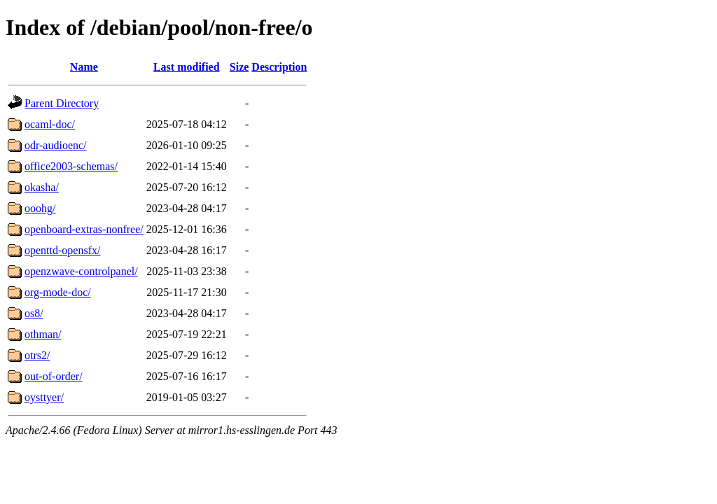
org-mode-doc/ (58, 292)
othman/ (43, 334)
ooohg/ (40, 208)
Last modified (186, 67)
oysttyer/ (44, 397)
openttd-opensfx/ (62, 250)
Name (84, 67)
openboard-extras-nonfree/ (84, 229)
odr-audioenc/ (56, 145)
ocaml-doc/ (50, 124)
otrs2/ (37, 355)
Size (239, 67)
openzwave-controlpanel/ (81, 271)
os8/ (34, 313)
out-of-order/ (54, 376)
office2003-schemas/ (71, 166)
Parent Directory (62, 103)
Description (279, 67)
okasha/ (42, 187)
